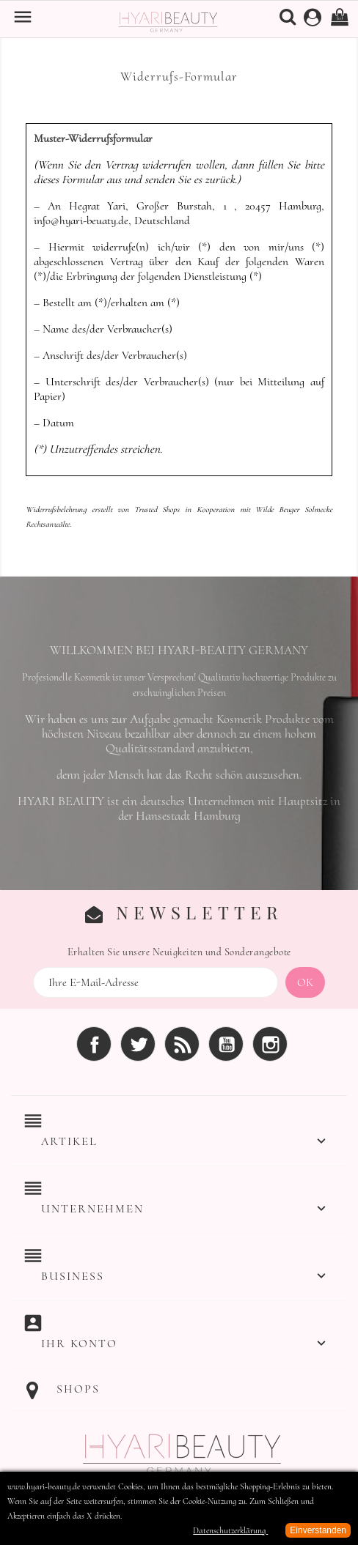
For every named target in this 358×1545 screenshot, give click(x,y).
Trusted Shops (157, 509)
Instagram (270, 1044)
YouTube (226, 1044)
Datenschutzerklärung (230, 1530)
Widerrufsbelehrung (56, 509)
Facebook (94, 1044)
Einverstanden (318, 1530)
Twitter (138, 1044)
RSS (182, 1044)
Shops (78, 1389)
